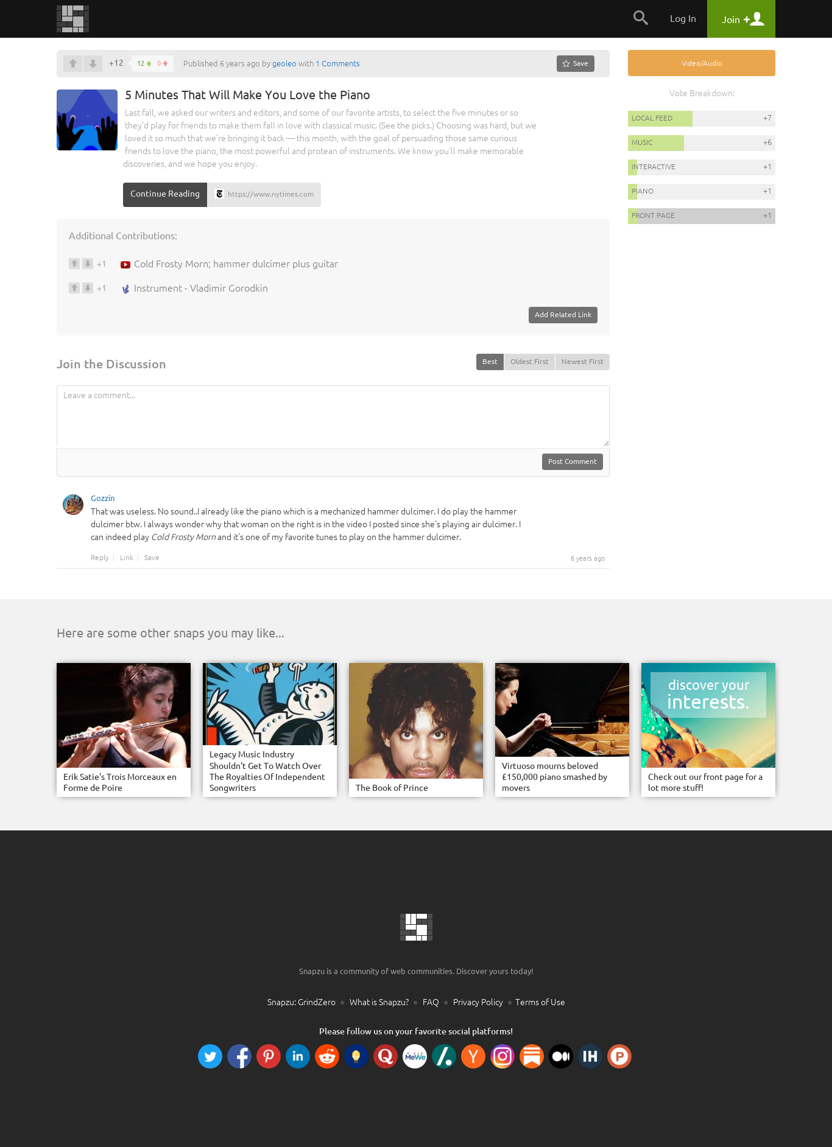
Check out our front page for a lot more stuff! (705, 782)
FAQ (431, 1002)
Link (126, 557)
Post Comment (572, 461)
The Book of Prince (392, 788)
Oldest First (529, 361)
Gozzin (103, 499)
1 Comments (338, 63)
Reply (100, 557)
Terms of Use (540, 1002)
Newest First (583, 361)
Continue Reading (165, 193)
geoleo (284, 63)
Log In (683, 18)
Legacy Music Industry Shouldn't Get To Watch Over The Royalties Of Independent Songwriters (267, 771)
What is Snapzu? (379, 1002)
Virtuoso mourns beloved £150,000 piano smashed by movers (554, 777)
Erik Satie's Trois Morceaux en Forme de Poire (120, 782)
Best (490, 361)
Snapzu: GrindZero (301, 1002)
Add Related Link (563, 314)
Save (152, 557)
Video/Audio (702, 63)
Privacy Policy (478, 1002)
